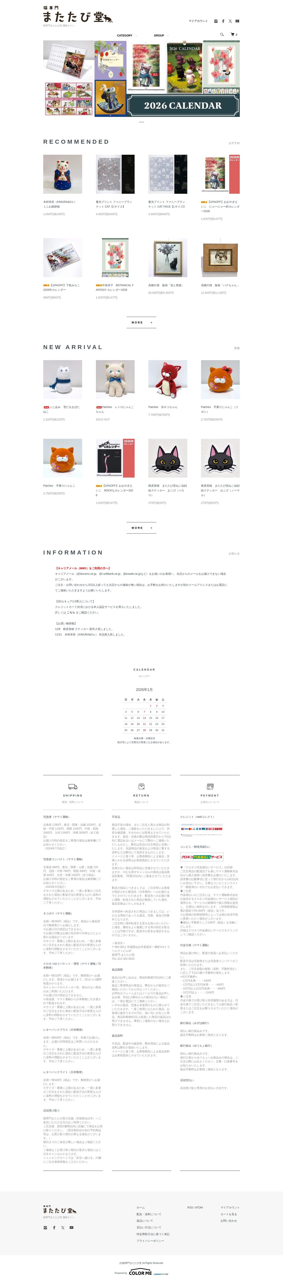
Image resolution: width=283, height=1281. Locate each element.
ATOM (199, 1207)
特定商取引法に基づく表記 (153, 1234)
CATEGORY (124, 35)
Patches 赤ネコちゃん (163, 407)
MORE (137, 322)
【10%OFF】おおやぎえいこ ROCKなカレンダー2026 (114, 490)
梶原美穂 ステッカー (76, 629)
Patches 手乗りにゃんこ (59, 485)
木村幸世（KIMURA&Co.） (81, 634)
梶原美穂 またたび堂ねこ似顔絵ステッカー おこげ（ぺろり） (167, 490)
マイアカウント (198, 20)
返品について (145, 1220)
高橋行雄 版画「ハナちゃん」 (220, 285)
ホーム (141, 1207)
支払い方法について (149, 1227)
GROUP (159, 35)
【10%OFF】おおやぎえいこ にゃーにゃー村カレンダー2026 (220, 206)
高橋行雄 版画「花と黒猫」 (166, 285)
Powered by (141, 1271)
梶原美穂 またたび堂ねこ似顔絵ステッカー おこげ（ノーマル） (220, 490)
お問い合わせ (229, 1220)
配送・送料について (149, 1214)
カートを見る (229, 1214)
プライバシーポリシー (150, 1240)
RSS (190, 1207)
